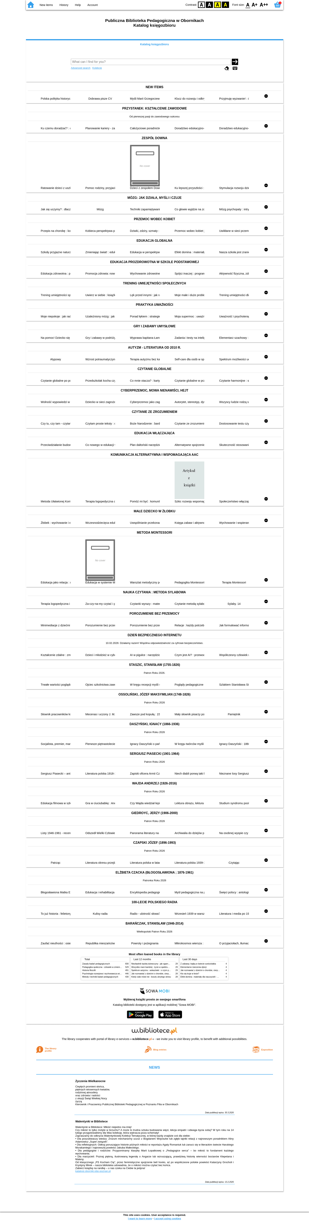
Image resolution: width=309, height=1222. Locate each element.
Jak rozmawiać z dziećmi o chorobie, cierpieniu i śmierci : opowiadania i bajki (165, 974)
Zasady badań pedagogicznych (96, 964)
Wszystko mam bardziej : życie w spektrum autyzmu (154, 967)
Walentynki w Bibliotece (91, 1121)
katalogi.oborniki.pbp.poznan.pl (93, 1171)
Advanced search (80, 67)
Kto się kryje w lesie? (190, 974)
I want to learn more (140, 1218)
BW (209, 4)
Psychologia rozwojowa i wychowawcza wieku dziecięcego (108, 974)
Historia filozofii (89, 970)
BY (225, 4)
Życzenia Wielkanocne (90, 1081)
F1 (255, 4)
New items (46, 5)
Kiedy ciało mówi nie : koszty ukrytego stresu (151, 977)
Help (78, 5)
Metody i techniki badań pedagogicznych (100, 977)
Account (92, 5)
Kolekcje (97, 67)
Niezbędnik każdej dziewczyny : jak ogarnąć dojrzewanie (156, 964)
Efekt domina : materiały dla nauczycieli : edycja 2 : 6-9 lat (206, 977)
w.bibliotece (142, 1039)
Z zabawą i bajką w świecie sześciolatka (198, 964)
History (64, 5)
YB (217, 4)
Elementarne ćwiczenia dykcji (194, 967)
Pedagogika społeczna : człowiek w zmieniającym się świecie (109, 967)
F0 (248, 4)
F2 (264, 4)
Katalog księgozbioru (154, 44)
